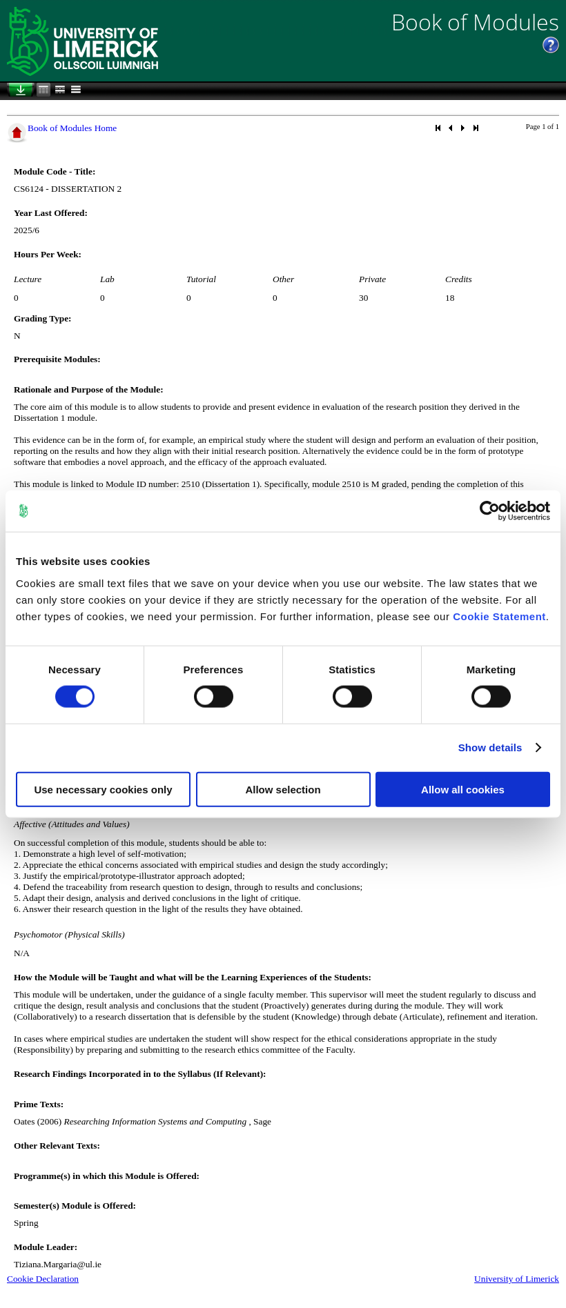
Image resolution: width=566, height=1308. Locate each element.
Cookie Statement (499, 616)
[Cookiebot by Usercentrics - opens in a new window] (489, 511)
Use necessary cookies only (103, 789)
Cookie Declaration (43, 1279)
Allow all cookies (463, 789)
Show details (490, 747)
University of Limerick (516, 1279)
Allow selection (282, 789)
